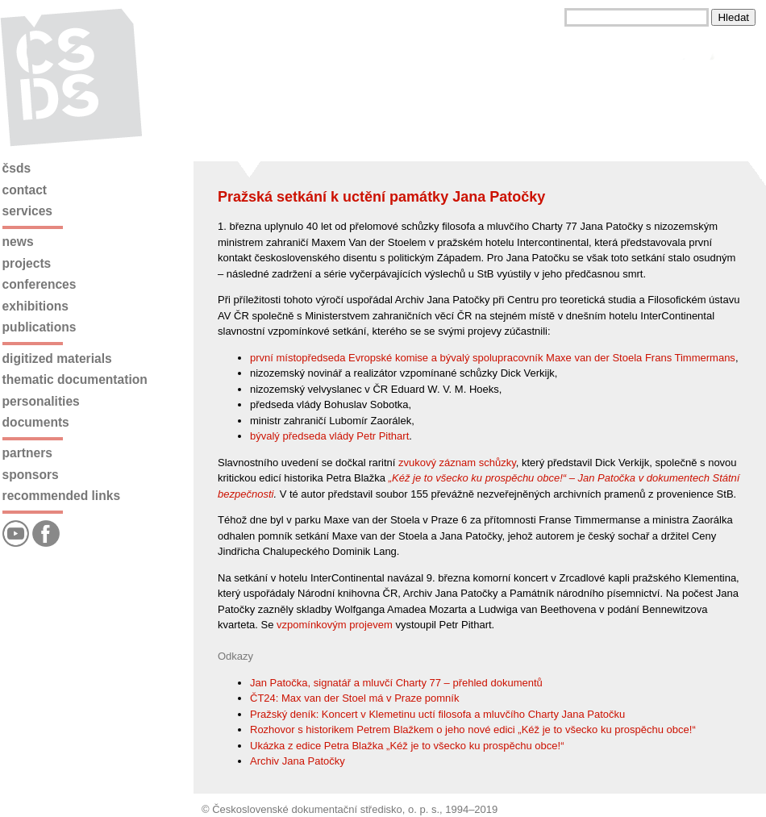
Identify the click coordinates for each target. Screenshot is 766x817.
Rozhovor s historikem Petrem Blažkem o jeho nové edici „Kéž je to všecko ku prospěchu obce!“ (473, 729)
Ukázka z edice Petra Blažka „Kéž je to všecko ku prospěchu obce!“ (407, 746)
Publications (39, 327)
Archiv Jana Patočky (297, 761)
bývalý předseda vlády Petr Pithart (329, 436)
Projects (27, 263)
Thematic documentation (75, 379)
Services (27, 211)
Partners (27, 453)
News (18, 241)
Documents (35, 422)
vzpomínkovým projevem (335, 625)
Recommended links (61, 495)
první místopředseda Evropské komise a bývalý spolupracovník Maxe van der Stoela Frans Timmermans (492, 358)
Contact (24, 190)
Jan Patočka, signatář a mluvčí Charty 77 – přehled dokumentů (396, 683)
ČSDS (16, 168)
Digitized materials (57, 358)
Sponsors (30, 474)
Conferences (39, 284)
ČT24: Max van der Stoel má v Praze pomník (354, 698)
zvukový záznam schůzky (457, 462)
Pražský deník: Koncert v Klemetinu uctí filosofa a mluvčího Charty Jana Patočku (437, 714)
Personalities (41, 401)
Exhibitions (35, 306)
